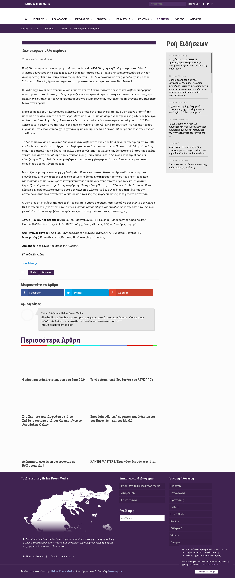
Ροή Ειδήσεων (187, 43)
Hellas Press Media (62, 571)
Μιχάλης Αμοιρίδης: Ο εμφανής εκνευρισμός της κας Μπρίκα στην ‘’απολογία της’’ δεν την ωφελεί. (188, 107)
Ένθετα (174, 507)
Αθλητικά (49, 28)
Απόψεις (175, 542)
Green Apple (114, 571)
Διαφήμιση (128, 493)
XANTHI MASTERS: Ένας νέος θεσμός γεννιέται (123, 461)
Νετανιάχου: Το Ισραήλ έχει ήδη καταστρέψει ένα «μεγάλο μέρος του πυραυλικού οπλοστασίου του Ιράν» (188, 148)
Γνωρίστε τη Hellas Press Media (140, 485)
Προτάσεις (177, 500)
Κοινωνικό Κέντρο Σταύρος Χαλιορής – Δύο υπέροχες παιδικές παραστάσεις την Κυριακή (188, 165)
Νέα (36, 28)
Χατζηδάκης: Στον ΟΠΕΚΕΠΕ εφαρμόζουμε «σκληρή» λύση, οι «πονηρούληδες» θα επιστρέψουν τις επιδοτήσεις (188, 61)
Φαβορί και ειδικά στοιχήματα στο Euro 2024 (54, 380)
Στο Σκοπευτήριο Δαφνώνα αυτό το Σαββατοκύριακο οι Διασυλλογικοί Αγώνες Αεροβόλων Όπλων (52, 421)
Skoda (64, 28)
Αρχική (24, 28)
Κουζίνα (175, 521)
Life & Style (177, 514)
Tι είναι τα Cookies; (209, 565)
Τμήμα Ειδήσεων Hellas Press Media (62, 313)
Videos (174, 535)
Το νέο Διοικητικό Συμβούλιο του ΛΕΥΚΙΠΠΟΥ (121, 380)
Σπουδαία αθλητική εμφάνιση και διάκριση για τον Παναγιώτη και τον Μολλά (122, 419)
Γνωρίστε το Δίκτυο (63, 556)
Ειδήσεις (176, 485)
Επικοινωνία (129, 500)
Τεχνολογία (177, 493)
